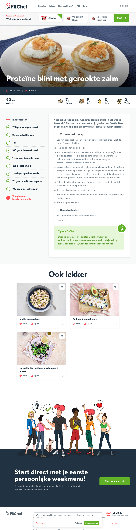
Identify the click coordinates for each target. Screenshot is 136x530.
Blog (84, 6)
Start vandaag (114, 481)
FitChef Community (16, 6)
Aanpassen (40, 523)
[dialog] (68, 519)
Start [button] (121, 18)
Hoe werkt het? (65, 6)
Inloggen (124, 6)
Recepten (42, 6)
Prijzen (52, 6)
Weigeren (78, 523)
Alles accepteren (91, 523)
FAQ (77, 6)
